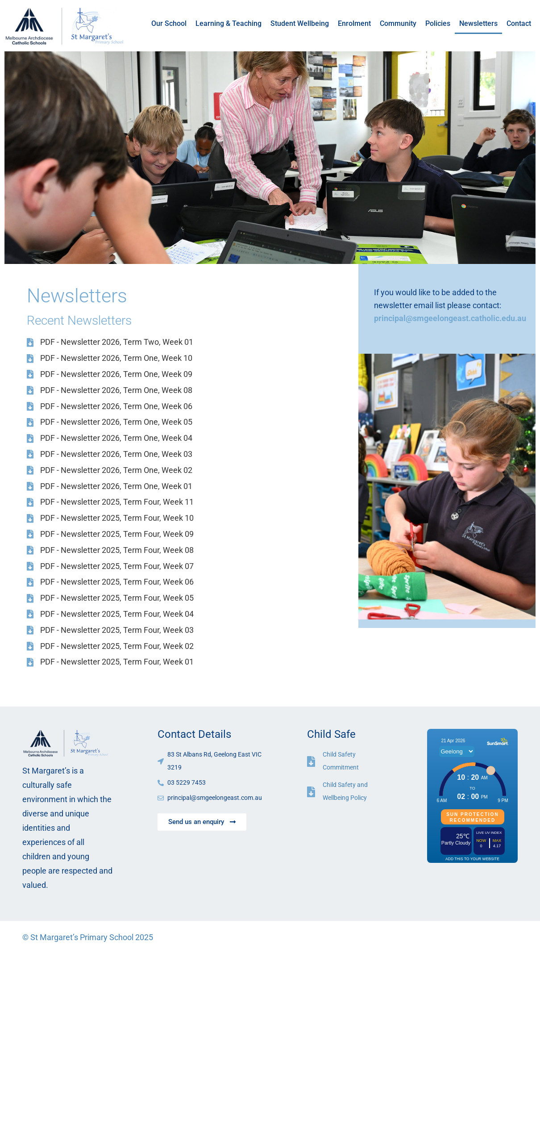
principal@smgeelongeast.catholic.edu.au (450, 318)
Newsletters (478, 23)
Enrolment (354, 23)
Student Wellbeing (299, 23)
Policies (437, 23)
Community (398, 23)
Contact (519, 23)
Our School (169, 23)
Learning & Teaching (228, 23)
